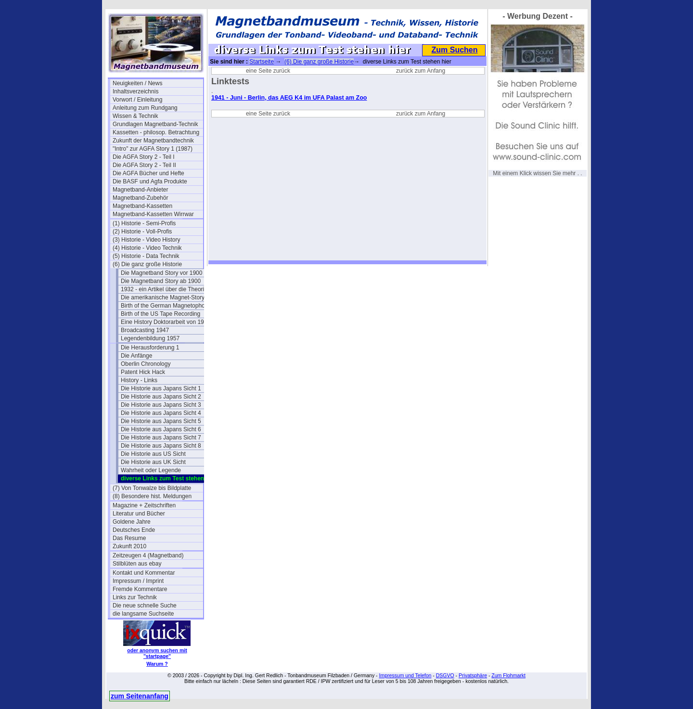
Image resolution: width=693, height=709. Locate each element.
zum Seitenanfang (139, 696)
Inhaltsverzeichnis (135, 91)
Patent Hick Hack (143, 372)
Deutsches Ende (134, 530)
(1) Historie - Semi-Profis (144, 223)
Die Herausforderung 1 (150, 347)
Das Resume (129, 538)
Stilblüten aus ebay (137, 563)
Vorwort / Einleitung (137, 99)
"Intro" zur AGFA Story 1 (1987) (152, 148)
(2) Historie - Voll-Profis (142, 231)
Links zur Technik (135, 597)
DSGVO (445, 675)
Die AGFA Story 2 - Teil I (144, 157)
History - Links (139, 380)
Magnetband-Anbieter (140, 189)
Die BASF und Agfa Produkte (150, 181)
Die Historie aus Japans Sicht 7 (161, 437)
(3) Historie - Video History (146, 239)
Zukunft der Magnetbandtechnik (153, 140)
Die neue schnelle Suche (145, 605)
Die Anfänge (136, 355)
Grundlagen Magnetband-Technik (155, 124)
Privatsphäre (473, 675)
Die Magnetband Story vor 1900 (161, 273)
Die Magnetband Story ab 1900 (161, 281)
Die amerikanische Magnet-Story (163, 297)
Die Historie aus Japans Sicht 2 (161, 396)
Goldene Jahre (132, 521)
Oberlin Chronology (145, 364)
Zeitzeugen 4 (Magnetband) (148, 555)
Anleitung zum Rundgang (145, 107)
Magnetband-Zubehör (140, 197)
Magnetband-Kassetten (142, 206)
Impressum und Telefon (405, 675)
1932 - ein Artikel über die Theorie (164, 289)
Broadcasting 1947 (145, 330)
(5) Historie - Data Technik (146, 256)
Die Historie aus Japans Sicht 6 (161, 429)
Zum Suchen (454, 50)
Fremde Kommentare (140, 589)
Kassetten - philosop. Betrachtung (156, 132)
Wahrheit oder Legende (151, 470)
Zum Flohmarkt (508, 675)
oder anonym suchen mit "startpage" (157, 653)
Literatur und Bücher (139, 513)
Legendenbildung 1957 (150, 338)
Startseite (261, 61)
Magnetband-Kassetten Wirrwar (153, 214)
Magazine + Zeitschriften (144, 505)
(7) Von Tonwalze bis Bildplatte (152, 488)
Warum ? (157, 664)
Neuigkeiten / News (137, 83)
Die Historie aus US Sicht (153, 454)
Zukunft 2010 (129, 546)
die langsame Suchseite (143, 613)
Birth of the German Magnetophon (164, 305)
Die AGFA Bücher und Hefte (148, 173)
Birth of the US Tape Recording (160, 313)
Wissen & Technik (135, 116)
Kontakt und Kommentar (144, 572)
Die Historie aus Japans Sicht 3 (161, 404)
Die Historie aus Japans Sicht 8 (161, 445)
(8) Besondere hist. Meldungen (152, 496)
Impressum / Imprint (138, 581)
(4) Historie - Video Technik (147, 248)
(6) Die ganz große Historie (147, 264)
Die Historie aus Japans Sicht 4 (161, 413)
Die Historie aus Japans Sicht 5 (161, 421)
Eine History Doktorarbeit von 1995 (165, 322)
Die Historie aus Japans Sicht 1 (161, 388)
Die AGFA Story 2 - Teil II (144, 165)
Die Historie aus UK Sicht (153, 462)
